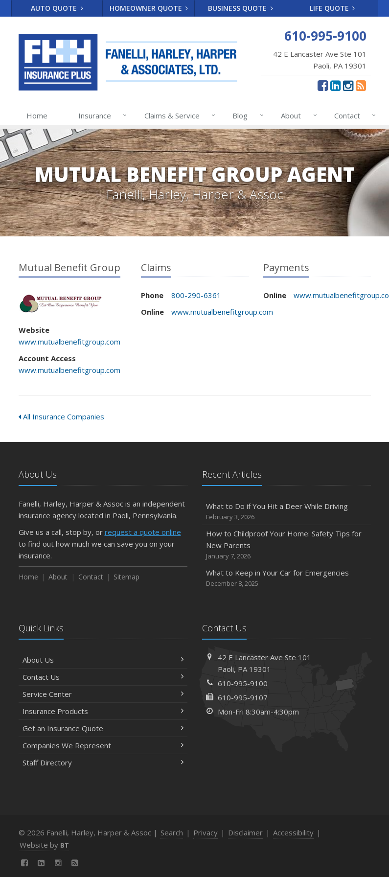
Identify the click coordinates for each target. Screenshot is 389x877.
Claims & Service (177, 115)
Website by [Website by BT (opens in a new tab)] (44, 845)
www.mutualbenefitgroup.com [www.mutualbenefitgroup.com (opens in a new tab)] (69, 341)
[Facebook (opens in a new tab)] (323, 85)
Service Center (103, 694)
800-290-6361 (196, 295)
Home (36, 115)
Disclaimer (245, 832)
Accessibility (293, 832)
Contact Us (103, 677)
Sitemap (126, 576)
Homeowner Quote (149, 8)
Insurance (100, 115)
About (297, 115)
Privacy (205, 832)
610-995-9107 (243, 697)
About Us (103, 660)
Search (171, 832)
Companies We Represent (103, 745)
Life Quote (332, 8)
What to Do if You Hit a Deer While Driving (286, 511)
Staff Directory (103, 762)
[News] (361, 85)
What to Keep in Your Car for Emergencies (286, 578)
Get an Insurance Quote (103, 728)
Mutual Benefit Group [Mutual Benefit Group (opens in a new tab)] (62, 302)
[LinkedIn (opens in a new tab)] (335, 85)
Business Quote (240, 8)
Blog (245, 115)
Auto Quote (57, 8)
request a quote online (143, 532)
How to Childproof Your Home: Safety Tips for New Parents (286, 545)
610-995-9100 (243, 683)
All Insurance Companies (61, 416)
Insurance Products (103, 711)
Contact (353, 115)
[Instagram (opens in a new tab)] (348, 85)
